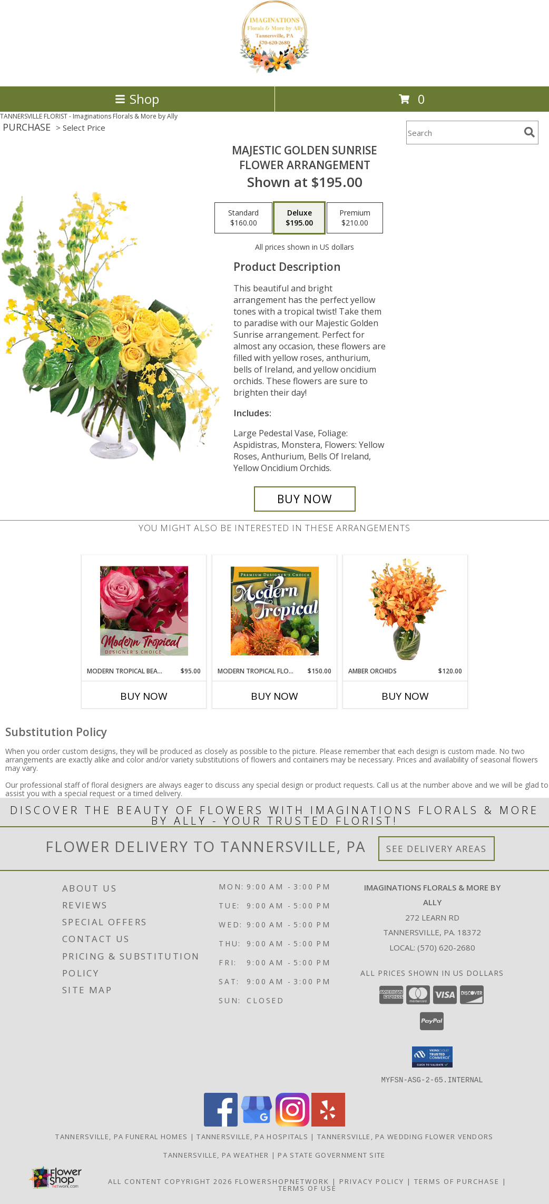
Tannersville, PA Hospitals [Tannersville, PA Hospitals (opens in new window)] (252, 1136)
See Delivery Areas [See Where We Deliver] (436, 849)
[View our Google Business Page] (256, 1123)
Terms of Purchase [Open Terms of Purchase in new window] (456, 1181)
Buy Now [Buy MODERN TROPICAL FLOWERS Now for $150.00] (274, 696)
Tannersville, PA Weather (216, 1154)
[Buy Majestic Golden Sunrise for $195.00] (305, 499)
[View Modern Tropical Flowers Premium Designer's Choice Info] (275, 610)
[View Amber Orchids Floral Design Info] (405, 610)
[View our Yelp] (328, 1123)
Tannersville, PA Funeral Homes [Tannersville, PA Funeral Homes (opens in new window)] (121, 1136)
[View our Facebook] (221, 1123)
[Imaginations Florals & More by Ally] (274, 71)
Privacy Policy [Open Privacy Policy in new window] (371, 1181)
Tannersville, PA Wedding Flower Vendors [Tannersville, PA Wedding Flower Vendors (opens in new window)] (405, 1136)
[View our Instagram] (292, 1123)
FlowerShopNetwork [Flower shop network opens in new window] (282, 1181)
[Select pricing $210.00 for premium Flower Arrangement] (355, 218)
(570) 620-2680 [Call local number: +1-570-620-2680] (446, 947)
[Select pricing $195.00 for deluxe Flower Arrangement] (299, 218)
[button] (432, 1057)
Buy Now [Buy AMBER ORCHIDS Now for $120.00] (405, 696)
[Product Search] (463, 132)
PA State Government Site (331, 1154)
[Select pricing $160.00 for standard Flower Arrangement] (243, 218)
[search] (529, 132)
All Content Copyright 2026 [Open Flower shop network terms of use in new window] (170, 1181)
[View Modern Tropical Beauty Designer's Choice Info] (144, 610)
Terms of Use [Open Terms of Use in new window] (307, 1187)
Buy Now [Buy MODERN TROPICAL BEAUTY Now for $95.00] (144, 696)
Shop (137, 98)
